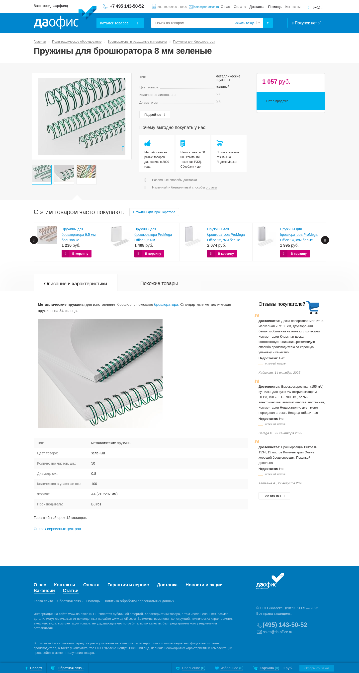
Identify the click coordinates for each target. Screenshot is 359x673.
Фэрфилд (60, 6)
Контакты (292, 7)
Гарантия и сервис (128, 584)
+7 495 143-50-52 (127, 6)
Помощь (275, 7)
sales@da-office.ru (206, 7)
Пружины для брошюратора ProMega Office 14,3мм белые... (299, 234)
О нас (225, 7)
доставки (190, 180)
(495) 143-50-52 (285, 624)
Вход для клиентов (318, 7)
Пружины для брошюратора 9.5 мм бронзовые (79, 234)
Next (125, 116)
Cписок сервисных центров (57, 529)
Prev (38, 116)
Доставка (257, 7)
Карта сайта (43, 601)
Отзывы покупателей (282, 304)
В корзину (80, 253)
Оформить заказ (316, 668)
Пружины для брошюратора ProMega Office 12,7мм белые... (226, 234)
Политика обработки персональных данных (138, 601)
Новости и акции (204, 584)
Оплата (240, 7)
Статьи (71, 590)
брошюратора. (166, 304)
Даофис (65, 18)
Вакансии (44, 590)
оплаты (211, 187)
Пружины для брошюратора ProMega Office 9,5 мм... (153, 234)
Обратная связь (70, 601)
